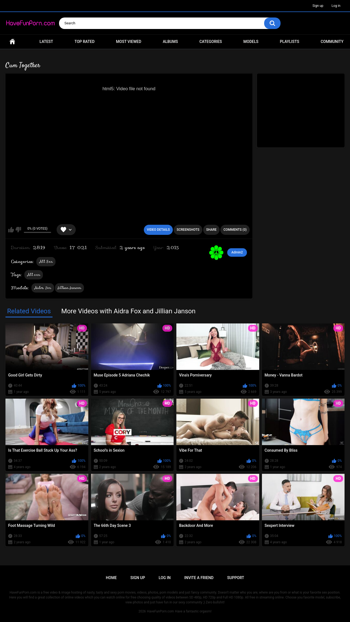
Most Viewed (128, 41)
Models (250, 41)
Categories (210, 41)
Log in (335, 6)
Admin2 (237, 252)
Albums (170, 41)
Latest (46, 41)
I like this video (11, 229)
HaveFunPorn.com (160, 611)
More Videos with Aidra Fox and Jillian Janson (128, 311)
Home (12, 42)
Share (211, 230)
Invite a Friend (199, 578)
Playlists (289, 41)
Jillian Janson (69, 287)
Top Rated (85, 41)
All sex (33, 274)
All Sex (46, 261)
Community (332, 41)
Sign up (318, 6)
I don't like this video (18, 229)
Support (235, 578)
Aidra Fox (42, 287)
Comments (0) (235, 230)
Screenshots (188, 230)
